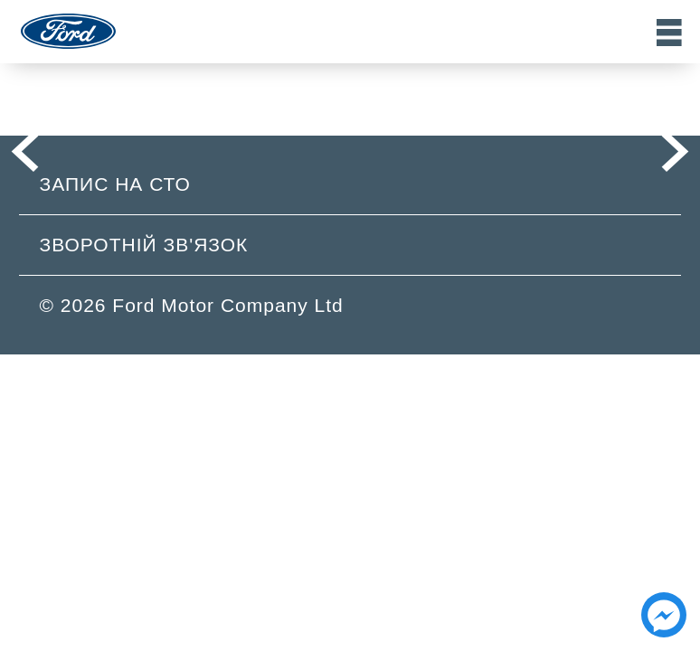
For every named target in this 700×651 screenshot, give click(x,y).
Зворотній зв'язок (144, 244)
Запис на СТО (115, 184)
